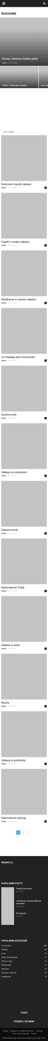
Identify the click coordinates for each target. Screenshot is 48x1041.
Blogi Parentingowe (9, 957)
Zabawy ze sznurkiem (14, 472)
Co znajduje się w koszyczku (18, 357)
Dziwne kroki (9, 414)
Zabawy (4, 949)
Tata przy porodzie (24, 888)
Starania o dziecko (9, 972)
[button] (44, 3)
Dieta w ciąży (6, 961)
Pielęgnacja (6, 976)
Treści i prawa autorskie (20, 1033)
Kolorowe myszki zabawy (16, 184)
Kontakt (5, 1031)
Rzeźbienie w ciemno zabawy (18, 299)
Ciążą (3, 953)
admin (4, 63)
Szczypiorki (21, 913)
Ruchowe (5, 969)
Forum (33, 1033)
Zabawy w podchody (13, 760)
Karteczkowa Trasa (12, 587)
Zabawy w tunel (10, 645)
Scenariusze (6, 945)
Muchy (5, 702)
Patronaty (39, 1031)
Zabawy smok (9, 529)
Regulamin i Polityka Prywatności (22, 1031)
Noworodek (6, 965)
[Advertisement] (24, 113)
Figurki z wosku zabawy (15, 241)
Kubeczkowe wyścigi (13, 817)
